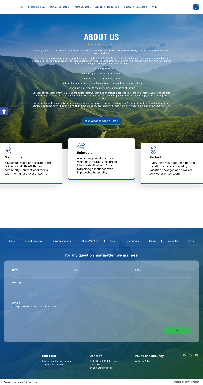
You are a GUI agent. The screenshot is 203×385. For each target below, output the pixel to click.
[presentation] (35, 318)
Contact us (141, 7)
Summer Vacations (59, 7)
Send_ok (16, 303)
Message (17, 283)
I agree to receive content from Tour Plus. (38, 307)
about (98, 7)
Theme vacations (82, 7)
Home (20, 7)
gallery (127, 7)
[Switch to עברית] (154, 7)
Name (15, 270)
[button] (4, 111)
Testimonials (113, 7)
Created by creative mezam (186, 382)
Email (76, 270)
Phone (137, 270)
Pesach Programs (37, 7)
